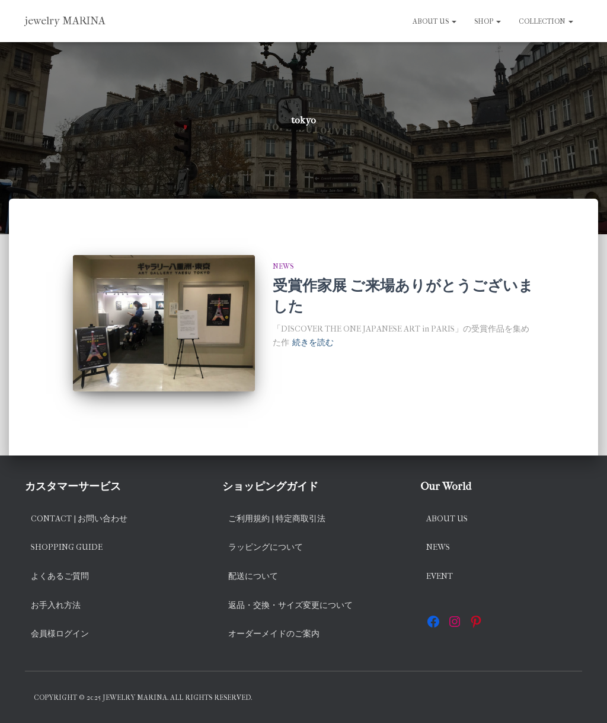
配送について (253, 576)
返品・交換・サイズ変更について (290, 605)
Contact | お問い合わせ (79, 519)
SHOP (487, 21)
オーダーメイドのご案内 (274, 634)
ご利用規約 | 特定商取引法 (276, 519)
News (438, 547)
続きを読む (313, 342)
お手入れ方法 (56, 605)
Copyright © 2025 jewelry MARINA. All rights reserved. (143, 697)
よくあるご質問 (60, 576)
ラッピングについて (265, 547)
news (283, 266)
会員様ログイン (60, 634)
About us (434, 21)
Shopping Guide (67, 547)
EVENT (439, 576)
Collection (546, 21)
